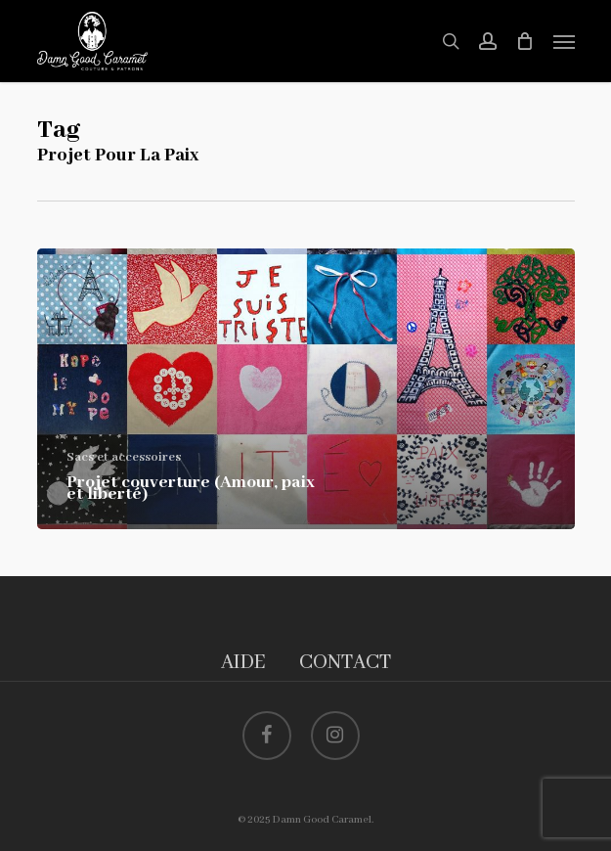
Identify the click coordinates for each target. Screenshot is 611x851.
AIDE (243, 662)
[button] (564, 41)
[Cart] (525, 41)
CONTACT (345, 662)
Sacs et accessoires (123, 457)
